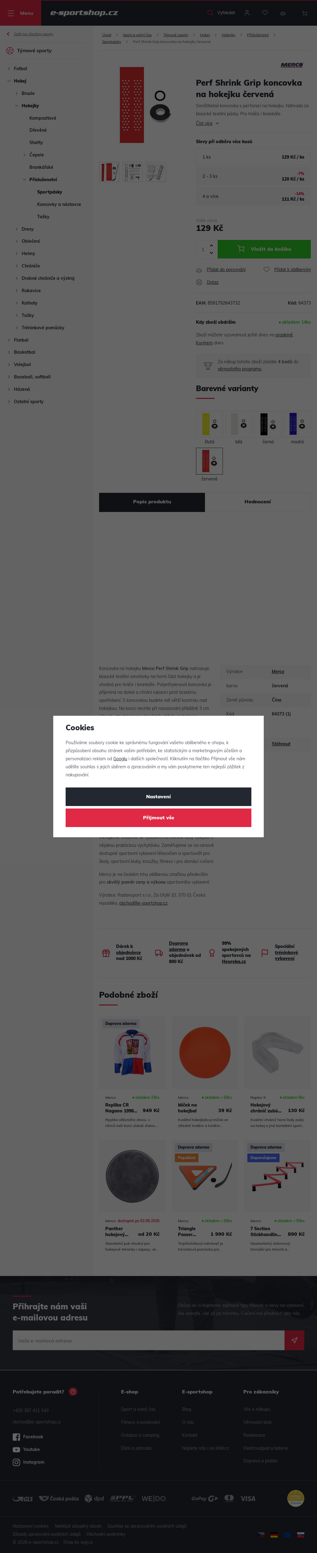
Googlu (120, 759)
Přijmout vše (158, 818)
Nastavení (158, 797)
